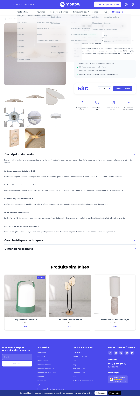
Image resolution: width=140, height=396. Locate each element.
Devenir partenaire (80, 356)
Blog (74, 365)
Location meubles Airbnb (47, 373)
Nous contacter (79, 369)
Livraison (41, 377)
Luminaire (28, 19)
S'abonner (17, 364)
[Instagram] (110, 353)
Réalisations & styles (60, 12)
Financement (43, 360)
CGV (74, 377)
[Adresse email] (17, 357)
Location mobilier (44, 365)
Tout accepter (101, 393)
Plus (106, 12)
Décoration (18, 19)
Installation (42, 381)
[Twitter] (132, 353)
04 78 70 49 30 (117, 363)
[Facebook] (116, 353)
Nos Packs (41, 356)
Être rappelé (117, 12)
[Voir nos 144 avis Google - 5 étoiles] (118, 379)
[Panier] (133, 4)
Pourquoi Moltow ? (81, 12)
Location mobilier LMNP (46, 369)
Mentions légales (79, 373)
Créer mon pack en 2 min (108, 4)
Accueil (9, 19)
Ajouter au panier (122, 89)
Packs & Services (25, 12)
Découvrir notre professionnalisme (51, 389)
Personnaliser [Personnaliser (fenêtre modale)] (114, 393)
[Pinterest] (126, 353)
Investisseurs (77, 352)
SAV (39, 385)
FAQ (74, 360)
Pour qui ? (42, 12)
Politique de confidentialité (83, 381)
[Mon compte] (126, 4)
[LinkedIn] (121, 353)
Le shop (96, 12)
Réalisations (42, 352)
